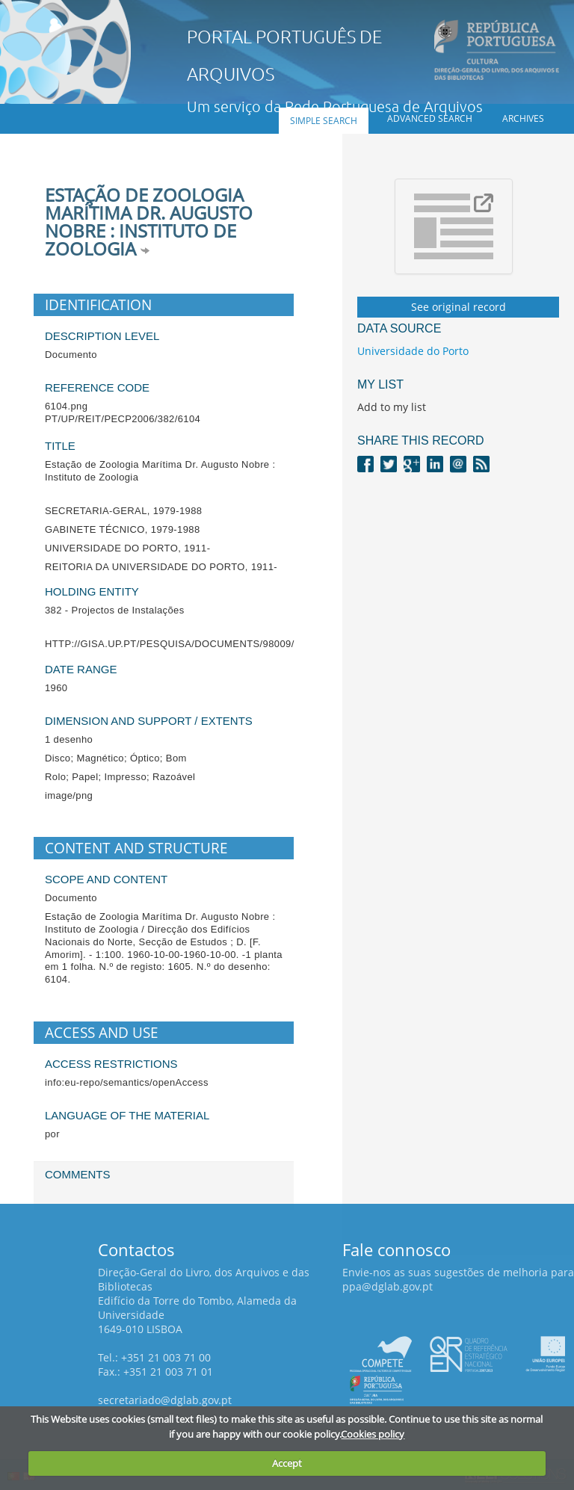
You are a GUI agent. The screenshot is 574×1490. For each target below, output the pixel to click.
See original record (458, 307)
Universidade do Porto (413, 351)
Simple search (323, 120)
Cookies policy (372, 1434)
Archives (523, 118)
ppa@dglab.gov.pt (387, 1286)
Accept (287, 1463)
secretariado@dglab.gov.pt (165, 1400)
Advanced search (429, 118)
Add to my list (391, 407)
